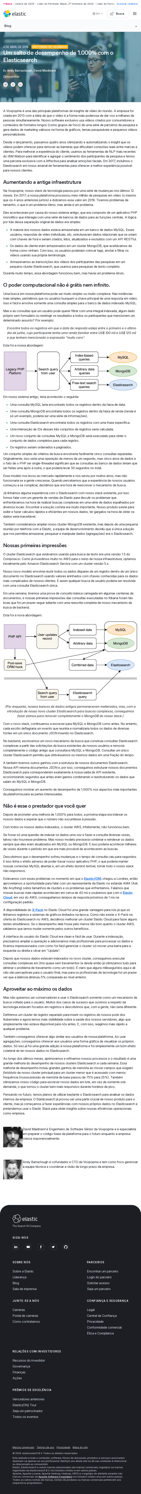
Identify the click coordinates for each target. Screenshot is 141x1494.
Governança (21, 1366)
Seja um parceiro (99, 1289)
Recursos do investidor (29, 1360)
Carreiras (19, 1310)
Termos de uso (45, 1447)
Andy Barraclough (19, 70)
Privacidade (95, 1321)
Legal (91, 1310)
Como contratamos (26, 1321)
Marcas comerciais (23, 1447)
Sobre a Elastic (23, 1271)
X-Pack (37, 910)
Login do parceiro (99, 1277)
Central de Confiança (102, 1316)
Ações (17, 1378)
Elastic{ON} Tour (24, 1405)
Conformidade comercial (104, 1327)
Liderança (19, 1277)
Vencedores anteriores (28, 1399)
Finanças (19, 1372)
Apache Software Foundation (55, 1476)
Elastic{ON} (93, 879)
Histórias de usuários (50, 46)
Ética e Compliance (100, 1333)
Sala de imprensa (25, 1289)
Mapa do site (80, 1447)
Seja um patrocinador (28, 1411)
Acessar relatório (127, 3)
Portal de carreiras (25, 1316)
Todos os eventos (25, 1417)
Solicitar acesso (98, 1283)
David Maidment (45, 70)
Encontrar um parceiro (102, 1271)
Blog (16, 1283)
